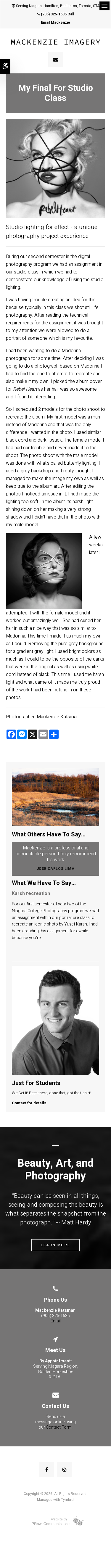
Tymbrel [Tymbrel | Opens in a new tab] (67, 1499)
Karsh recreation (31, 893)
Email (56, 1321)
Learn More (55, 1245)
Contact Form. (59, 1427)
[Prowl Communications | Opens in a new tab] (55, 1521)
